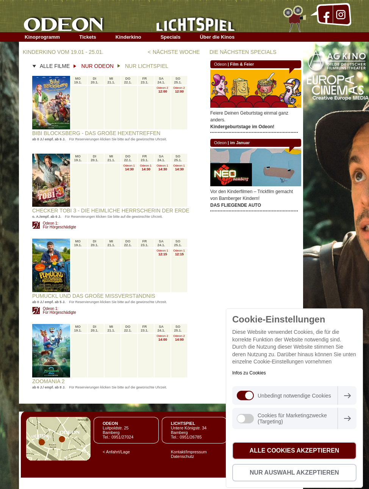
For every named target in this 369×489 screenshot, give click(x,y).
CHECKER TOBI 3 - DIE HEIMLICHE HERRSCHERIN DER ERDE (110, 211)
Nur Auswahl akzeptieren (294, 472)
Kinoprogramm (42, 37)
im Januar (240, 142)
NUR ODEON (97, 66)
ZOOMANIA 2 (48, 381)
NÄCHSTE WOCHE (176, 52)
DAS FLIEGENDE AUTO (235, 205)
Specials (171, 37)
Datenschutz (182, 456)
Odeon (220, 64)
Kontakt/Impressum (189, 452)
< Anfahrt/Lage (116, 452)
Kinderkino (128, 37)
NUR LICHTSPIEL (146, 66)
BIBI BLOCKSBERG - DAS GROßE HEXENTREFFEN (96, 133)
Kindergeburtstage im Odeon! (242, 126)
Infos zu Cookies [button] (249, 373)
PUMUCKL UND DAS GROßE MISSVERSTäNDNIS (93, 296)
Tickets (87, 37)
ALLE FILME (55, 66)
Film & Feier (242, 64)
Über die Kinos (217, 37)
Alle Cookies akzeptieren (294, 450)
